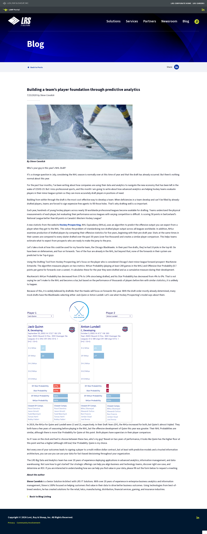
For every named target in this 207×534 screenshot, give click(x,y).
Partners (149, 21)
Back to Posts (36, 67)
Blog (186, 21)
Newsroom (169, 21)
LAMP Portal (14, 9)
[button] (196, 20)
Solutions (113, 21)
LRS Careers (198, 3)
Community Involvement (28, 522)
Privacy (11, 522)
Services (132, 21)
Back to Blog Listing (40, 496)
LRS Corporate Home (181, 3)
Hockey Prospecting (70, 225)
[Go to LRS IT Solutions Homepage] (20, 21)
